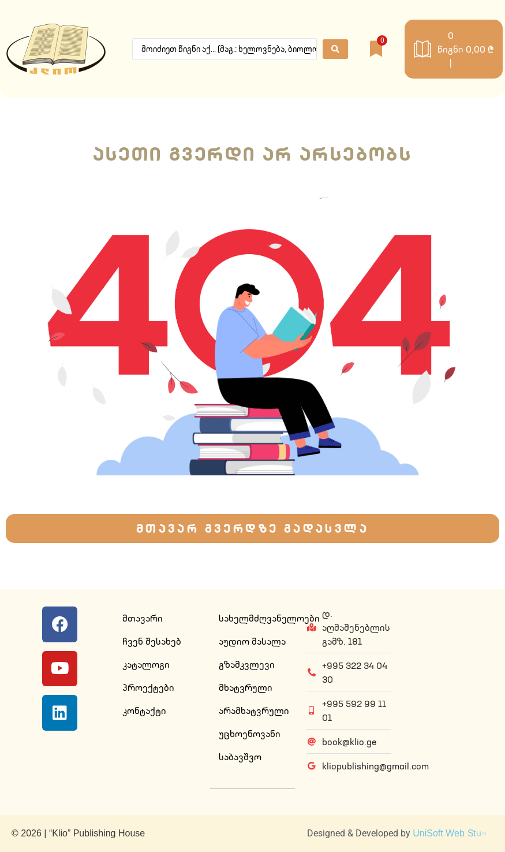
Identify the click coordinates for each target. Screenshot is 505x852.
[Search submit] (335, 49)
